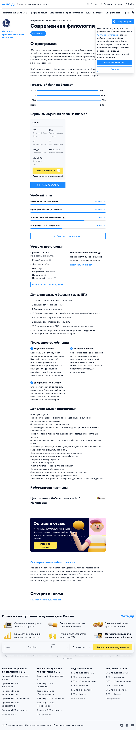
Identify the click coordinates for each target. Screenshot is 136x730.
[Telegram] (127, 725)
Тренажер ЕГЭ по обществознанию (10, 692)
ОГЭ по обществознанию (118, 681)
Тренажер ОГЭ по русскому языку (50, 678)
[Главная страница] (8, 4)
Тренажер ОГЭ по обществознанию (45, 692)
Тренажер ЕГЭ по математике (10, 685)
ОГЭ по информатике (116, 690)
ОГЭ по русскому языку (117, 672)
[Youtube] (132, 725)
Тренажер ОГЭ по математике (45, 685)
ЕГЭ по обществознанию (83, 681)
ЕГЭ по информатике (81, 690)
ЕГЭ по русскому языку (82, 672)
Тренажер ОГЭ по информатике (45, 704)
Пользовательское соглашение (69, 725)
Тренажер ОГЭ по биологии (50, 698)
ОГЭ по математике (115, 677)
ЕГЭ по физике (78, 694)
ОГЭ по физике (113, 694)
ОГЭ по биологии (114, 685)
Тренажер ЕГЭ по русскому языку (15, 678)
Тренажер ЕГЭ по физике (14, 710)
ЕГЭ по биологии (79, 685)
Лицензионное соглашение (38, 725)
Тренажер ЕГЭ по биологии (15, 698)
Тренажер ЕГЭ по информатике (10, 704)
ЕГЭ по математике (80, 677)
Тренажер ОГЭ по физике (49, 710)
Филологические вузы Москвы (45, 599)
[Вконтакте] (121, 725)
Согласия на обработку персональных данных (81, 656)
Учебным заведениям (13, 725)
